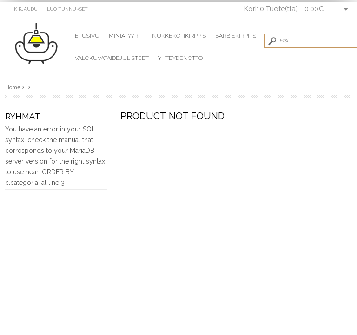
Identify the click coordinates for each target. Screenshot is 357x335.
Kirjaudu (26, 9)
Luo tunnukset (67, 9)
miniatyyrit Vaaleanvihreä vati (41, 44)
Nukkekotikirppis (179, 36)
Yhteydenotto (180, 58)
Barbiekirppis (235, 36)
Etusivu (87, 36)
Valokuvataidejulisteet (112, 58)
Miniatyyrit (126, 36)
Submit (271, 40)
